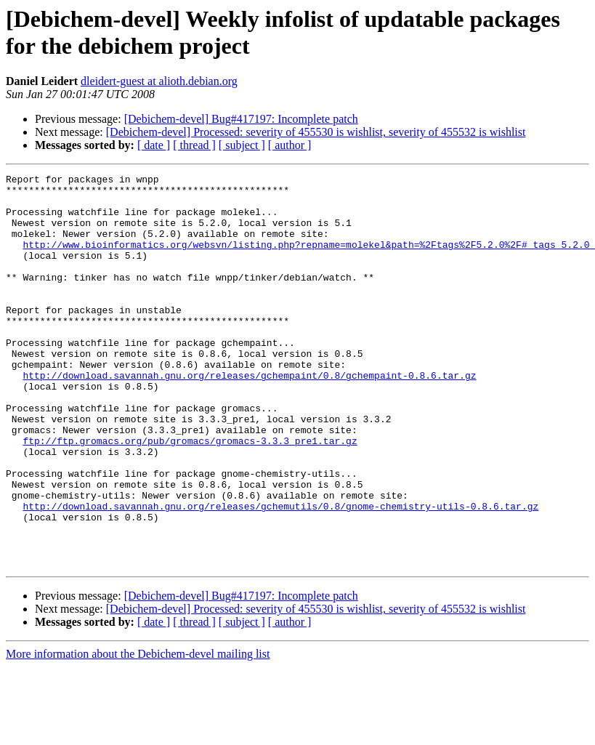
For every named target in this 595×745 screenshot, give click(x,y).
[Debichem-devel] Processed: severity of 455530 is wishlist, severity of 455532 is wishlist (316, 132)
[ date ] (153, 145)
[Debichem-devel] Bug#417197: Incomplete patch (241, 119)
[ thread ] (194, 145)
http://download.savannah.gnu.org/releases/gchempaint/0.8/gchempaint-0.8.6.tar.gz (249, 416)
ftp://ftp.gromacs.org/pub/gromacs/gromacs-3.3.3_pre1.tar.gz (190, 495)
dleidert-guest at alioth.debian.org (159, 81)
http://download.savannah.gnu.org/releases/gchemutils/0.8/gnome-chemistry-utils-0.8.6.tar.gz (280, 573)
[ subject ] (242, 145)
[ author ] (290, 145)
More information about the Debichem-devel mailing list (138, 732)
